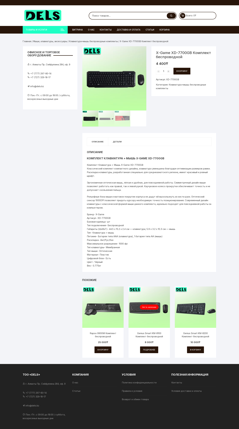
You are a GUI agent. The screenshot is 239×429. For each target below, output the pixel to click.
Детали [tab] (117, 141)
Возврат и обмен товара (135, 399)
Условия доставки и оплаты (186, 390)
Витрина (77, 29)
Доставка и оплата (128, 29)
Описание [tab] (97, 141)
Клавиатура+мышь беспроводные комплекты (93, 41)
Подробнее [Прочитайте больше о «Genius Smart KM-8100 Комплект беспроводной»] (149, 350)
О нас (91, 29)
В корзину (182, 71)
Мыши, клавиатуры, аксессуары (50, 41)
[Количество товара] (163, 71)
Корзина (164, 29)
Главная (27, 41)
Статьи (150, 29)
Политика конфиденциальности (139, 382)
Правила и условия (132, 390)
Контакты (106, 29)
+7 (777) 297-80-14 (40, 73)
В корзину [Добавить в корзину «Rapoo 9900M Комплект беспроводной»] (103, 350)
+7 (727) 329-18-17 (40, 77)
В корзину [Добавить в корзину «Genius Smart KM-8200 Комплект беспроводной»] (195, 350)
